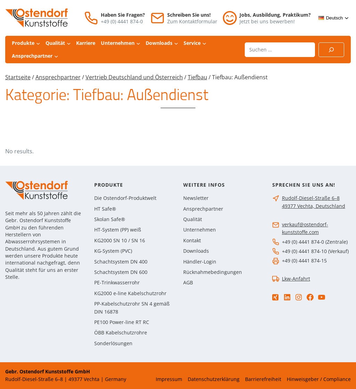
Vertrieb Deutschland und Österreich (134, 77)
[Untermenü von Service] (204, 43)
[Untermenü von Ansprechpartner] (56, 56)
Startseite (18, 77)
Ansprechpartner (58, 77)
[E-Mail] (157, 18)
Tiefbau (197, 77)
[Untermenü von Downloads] (176, 43)
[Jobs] (230, 18)
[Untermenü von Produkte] (38, 43)
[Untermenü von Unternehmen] (138, 43)
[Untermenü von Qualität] (69, 43)
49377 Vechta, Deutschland (313, 206)
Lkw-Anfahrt (296, 278)
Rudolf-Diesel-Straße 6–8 (311, 198)
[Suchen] (331, 49)
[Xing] (275, 297)
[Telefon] (91, 18)
